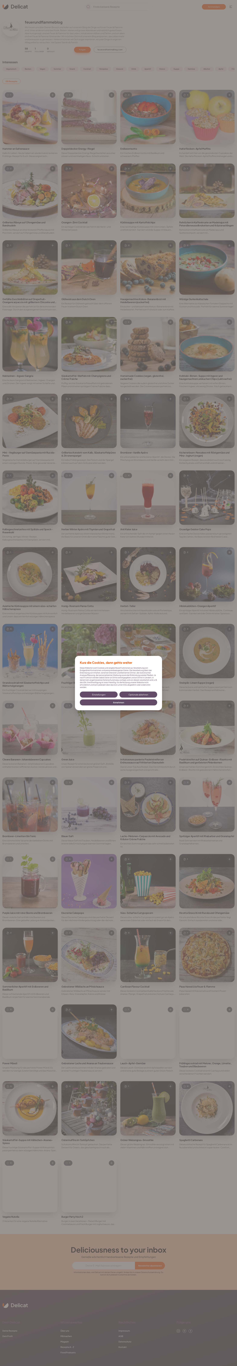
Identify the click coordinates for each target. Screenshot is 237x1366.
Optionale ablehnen (138, 694)
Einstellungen (99, 694)
